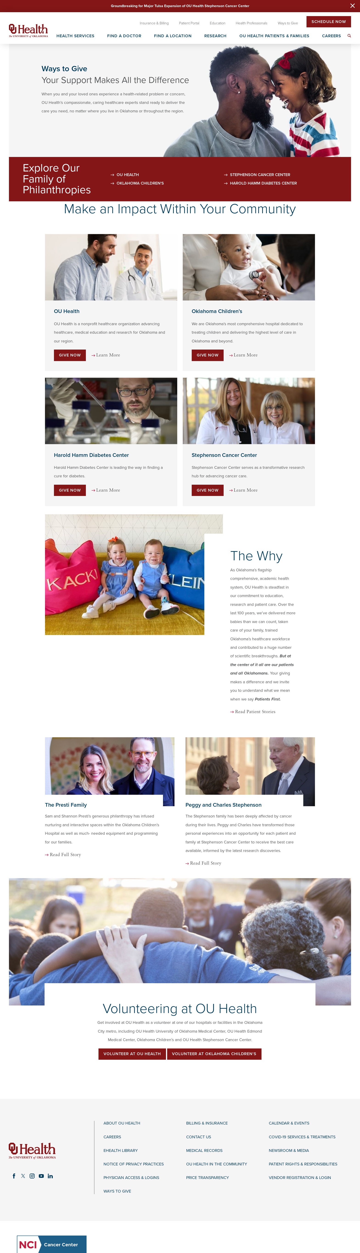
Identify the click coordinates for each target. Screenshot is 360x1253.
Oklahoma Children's (140, 198)
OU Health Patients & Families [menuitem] (274, 36)
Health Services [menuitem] (75, 36)
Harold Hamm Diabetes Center (263, 198)
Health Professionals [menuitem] (251, 23)
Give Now (70, 369)
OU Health (128, 189)
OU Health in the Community (216, 1135)
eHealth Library (121, 1121)
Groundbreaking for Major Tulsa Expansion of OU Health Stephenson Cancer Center (180, 6)
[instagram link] (32, 1147)
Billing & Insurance (207, 1094)
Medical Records (204, 1121)
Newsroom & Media (289, 1121)
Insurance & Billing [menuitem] (154, 23)
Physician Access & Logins (131, 1149)
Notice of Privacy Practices (134, 1135)
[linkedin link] (50, 1147)
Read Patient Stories (226, 683)
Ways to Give (117, 1162)
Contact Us (198, 1108)
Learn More (108, 369)
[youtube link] (41, 1147)
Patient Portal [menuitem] (189, 23)
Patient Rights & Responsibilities (303, 1135)
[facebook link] (14, 1147)
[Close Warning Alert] (352, 6)
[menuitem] (349, 35)
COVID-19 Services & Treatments (302, 1108)
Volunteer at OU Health (132, 1025)
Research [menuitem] (215, 36)
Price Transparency (207, 1149)
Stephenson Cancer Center (260, 189)
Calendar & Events (289, 1094)
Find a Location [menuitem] (172, 36)
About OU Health (122, 1094)
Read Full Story (65, 826)
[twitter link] (23, 1147)
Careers (112, 1108)
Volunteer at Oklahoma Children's (214, 1025)
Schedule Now (329, 21)
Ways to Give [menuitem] (288, 23)
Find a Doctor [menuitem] (124, 36)
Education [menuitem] (217, 23)
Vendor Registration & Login (300, 1149)
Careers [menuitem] (331, 36)
